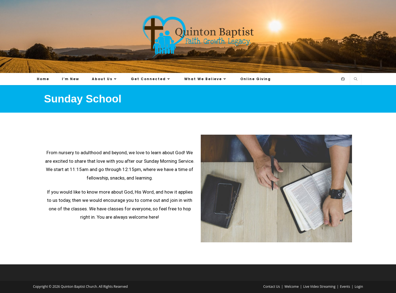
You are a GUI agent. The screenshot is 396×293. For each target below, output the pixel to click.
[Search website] (355, 79)
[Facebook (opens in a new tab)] (343, 79)
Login (359, 286)
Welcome (291, 286)
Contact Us (271, 286)
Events (345, 286)
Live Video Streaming (319, 286)
